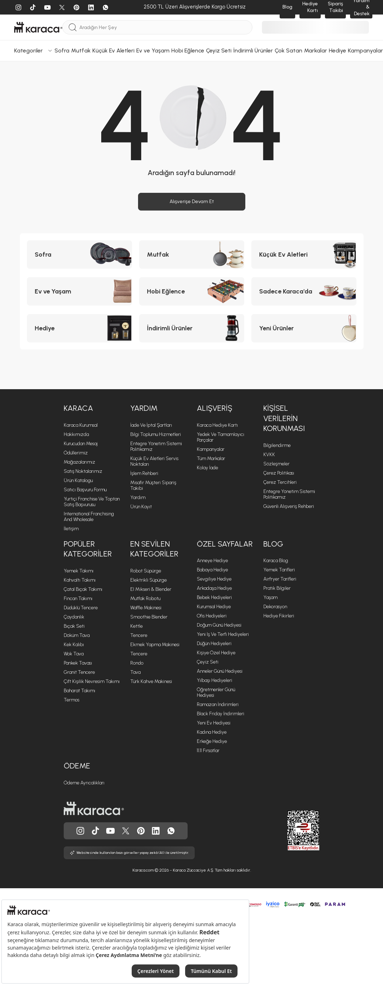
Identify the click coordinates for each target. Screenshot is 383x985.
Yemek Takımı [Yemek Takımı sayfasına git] (78, 571)
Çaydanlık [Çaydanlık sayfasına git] (74, 617)
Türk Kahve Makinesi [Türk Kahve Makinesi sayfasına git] (151, 681)
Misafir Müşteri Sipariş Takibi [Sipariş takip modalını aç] (153, 485)
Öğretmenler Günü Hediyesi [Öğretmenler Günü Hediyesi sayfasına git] (216, 692)
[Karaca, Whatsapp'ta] (171, 830)
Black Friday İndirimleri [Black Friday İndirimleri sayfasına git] (220, 714)
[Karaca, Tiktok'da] (95, 830)
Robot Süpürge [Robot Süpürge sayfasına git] (145, 571)
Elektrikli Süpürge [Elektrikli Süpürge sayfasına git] (148, 580)
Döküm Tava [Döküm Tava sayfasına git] (77, 635)
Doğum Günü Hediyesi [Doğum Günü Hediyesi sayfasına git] (219, 625)
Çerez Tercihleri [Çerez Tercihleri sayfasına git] (280, 482)
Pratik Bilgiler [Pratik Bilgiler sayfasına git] (277, 588)
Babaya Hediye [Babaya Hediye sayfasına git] (212, 570)
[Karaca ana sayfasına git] (94, 808)
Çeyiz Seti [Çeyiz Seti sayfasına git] (207, 662)
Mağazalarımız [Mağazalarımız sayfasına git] (79, 462)
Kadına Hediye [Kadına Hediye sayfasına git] (212, 732)
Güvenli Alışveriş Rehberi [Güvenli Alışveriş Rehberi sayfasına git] (288, 506)
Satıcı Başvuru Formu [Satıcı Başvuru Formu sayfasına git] (85, 490)
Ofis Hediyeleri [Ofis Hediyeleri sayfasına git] (212, 616)
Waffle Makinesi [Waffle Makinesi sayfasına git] (145, 608)
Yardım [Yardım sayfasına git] (137, 497)
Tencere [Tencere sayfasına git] (138, 635)
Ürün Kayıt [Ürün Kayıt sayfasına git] (141, 507)
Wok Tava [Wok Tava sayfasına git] (74, 654)
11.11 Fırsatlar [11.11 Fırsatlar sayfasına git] (208, 751)
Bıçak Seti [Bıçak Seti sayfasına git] (74, 626)
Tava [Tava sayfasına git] (135, 672)
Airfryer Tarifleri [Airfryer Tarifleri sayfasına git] (279, 579)
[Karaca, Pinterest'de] (141, 830)
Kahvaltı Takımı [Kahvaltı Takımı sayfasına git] (80, 580)
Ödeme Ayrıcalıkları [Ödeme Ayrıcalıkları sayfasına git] (84, 783)
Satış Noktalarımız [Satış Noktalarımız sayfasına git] (83, 471)
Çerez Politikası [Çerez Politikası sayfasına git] (278, 473)
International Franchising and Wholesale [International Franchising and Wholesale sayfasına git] (89, 516)
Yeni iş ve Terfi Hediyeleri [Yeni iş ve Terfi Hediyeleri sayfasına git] (223, 634)
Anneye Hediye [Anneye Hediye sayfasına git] (212, 561)
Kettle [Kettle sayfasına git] (136, 626)
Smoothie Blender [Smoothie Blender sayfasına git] (148, 617)
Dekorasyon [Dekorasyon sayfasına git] (275, 607)
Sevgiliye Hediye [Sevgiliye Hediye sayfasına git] (214, 579)
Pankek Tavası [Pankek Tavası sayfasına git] (78, 663)
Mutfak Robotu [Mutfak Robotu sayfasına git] (145, 598)
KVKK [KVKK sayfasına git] (269, 455)
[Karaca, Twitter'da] (125, 830)
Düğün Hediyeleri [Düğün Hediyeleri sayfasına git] (214, 643)
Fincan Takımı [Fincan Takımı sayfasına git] (78, 598)
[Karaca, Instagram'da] (80, 830)
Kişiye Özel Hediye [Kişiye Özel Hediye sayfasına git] (216, 653)
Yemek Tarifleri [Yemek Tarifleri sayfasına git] (279, 570)
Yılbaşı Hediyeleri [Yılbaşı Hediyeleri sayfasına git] (214, 680)
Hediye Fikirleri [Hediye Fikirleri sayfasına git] (278, 616)
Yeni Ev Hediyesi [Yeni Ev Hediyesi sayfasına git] (213, 723)
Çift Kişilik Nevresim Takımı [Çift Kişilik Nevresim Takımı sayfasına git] (92, 681)
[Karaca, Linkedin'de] (155, 830)
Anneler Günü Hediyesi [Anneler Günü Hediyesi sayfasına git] (219, 671)
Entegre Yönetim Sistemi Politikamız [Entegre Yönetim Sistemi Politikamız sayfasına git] (289, 494)
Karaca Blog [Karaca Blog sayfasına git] (275, 561)
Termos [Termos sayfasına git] (71, 700)
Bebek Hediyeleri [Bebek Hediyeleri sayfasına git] (214, 597)
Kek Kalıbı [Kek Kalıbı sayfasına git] (74, 645)
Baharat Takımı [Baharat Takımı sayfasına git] (79, 691)
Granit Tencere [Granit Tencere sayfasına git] (79, 672)
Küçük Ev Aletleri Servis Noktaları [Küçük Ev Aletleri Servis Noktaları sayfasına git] (154, 461)
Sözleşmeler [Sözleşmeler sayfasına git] (276, 464)
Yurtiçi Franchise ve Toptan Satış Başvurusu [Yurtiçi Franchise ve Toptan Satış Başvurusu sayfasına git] (92, 502)
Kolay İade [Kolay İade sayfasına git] (207, 468)
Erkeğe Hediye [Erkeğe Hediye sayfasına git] (212, 741)
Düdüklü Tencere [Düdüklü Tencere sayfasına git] (81, 608)
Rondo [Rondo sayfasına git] (136, 663)
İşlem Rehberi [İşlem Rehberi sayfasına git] (144, 473)
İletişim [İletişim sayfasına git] (71, 529)
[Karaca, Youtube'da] (110, 830)
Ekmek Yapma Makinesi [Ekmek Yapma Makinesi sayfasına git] (154, 645)
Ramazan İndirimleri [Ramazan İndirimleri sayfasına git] (218, 704)
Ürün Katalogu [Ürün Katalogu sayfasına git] (78, 480)
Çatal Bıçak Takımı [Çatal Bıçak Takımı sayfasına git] (83, 589)
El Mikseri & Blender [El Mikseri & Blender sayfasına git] (150, 589)
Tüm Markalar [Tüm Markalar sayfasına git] (211, 458)
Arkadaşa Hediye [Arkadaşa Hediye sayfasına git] (214, 588)
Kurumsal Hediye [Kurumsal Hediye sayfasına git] (214, 607)
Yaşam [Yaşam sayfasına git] (270, 597)
